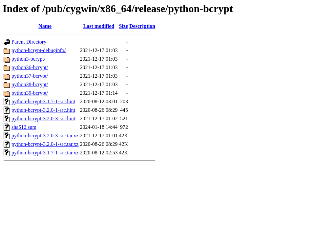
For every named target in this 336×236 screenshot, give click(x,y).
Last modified (99, 26)
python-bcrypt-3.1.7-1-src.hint (43, 101)
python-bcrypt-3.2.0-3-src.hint (43, 118)
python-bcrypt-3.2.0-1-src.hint (43, 110)
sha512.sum (23, 127)
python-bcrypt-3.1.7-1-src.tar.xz (44, 152)
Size (123, 26)
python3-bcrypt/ (28, 59)
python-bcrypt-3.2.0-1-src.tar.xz (44, 144)
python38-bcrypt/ (29, 84)
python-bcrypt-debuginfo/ (38, 50)
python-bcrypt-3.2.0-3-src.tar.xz (44, 135)
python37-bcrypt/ (29, 76)
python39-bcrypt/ (29, 93)
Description (142, 26)
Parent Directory (28, 42)
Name (45, 26)
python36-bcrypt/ (29, 67)
